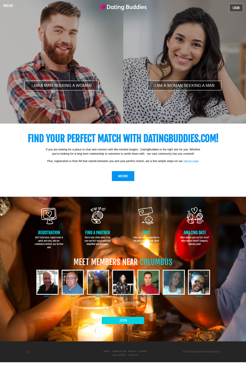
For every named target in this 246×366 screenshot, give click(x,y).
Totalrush (123, 296)
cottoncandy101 (173, 296)
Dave (73, 296)
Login (236, 8)
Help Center (119, 355)
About (106, 351)
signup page (191, 161)
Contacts (133, 355)
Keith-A (47, 296)
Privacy (132, 351)
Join (123, 320)
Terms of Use (119, 351)
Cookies (142, 351)
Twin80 (98, 296)
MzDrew (199, 296)
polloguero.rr (148, 296)
